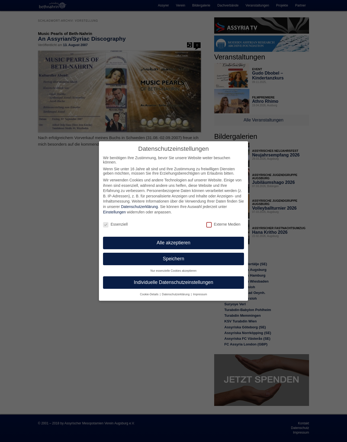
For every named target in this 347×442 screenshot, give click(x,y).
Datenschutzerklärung (139, 202)
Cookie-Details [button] (149, 289)
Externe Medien (223, 219)
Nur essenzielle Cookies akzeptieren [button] (173, 266)
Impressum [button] (200, 289)
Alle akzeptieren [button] (174, 238)
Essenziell (115, 219)
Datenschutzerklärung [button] (176, 289)
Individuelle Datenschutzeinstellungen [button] (173, 277)
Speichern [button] (173, 254)
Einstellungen (114, 207)
